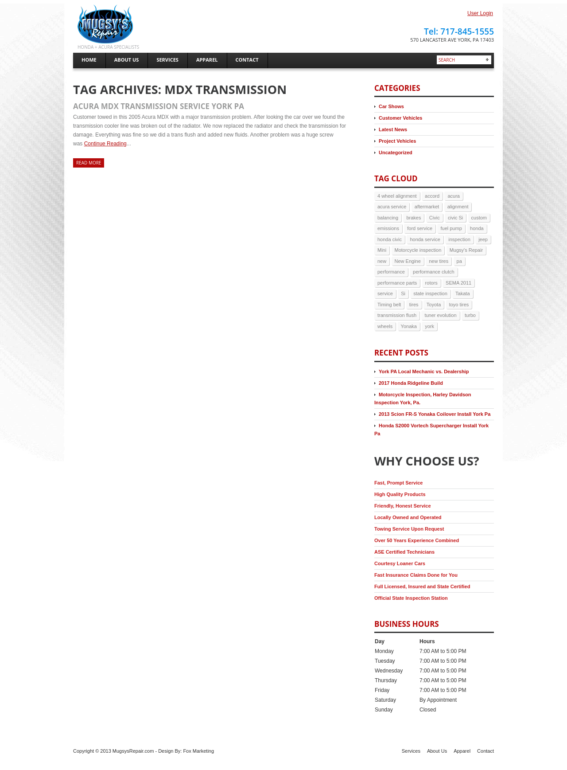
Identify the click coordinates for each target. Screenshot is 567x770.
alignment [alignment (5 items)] (458, 206)
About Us (437, 751)
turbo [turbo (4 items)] (470, 315)
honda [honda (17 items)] (477, 228)
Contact (485, 751)
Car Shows (391, 106)
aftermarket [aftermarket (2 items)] (427, 206)
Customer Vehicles (400, 118)
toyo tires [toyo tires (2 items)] (459, 304)
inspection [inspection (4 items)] (459, 239)
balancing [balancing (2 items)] (387, 217)
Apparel (462, 751)
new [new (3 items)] (381, 261)
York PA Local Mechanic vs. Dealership (424, 371)
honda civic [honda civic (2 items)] (389, 239)
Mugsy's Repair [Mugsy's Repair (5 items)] (466, 250)
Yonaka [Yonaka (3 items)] (409, 326)
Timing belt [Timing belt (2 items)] (389, 304)
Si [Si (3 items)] (403, 293)
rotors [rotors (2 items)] (431, 282)
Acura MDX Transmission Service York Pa (158, 106)
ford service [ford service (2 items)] (419, 228)
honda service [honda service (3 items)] (425, 239)
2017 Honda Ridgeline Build (411, 383)
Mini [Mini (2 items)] (381, 250)
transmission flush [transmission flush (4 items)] (396, 315)
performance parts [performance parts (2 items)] (397, 282)
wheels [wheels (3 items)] (384, 326)
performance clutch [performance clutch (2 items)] (433, 271)
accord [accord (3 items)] (432, 196)
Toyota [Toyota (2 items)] (434, 304)
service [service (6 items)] (385, 293)
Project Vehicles (397, 141)
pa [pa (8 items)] (459, 261)
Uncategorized (395, 152)
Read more (88, 163)
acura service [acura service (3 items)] (391, 206)
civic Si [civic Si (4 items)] (455, 217)
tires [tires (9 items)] (414, 304)
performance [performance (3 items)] (391, 271)
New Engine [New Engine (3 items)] (408, 261)
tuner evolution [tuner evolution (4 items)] (440, 315)
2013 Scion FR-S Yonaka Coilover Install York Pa (434, 414)
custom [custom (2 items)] (479, 217)
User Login (480, 13)
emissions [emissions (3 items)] (388, 228)
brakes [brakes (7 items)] (413, 217)
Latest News (393, 129)
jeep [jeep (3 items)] (483, 239)
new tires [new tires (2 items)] (438, 261)
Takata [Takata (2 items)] (462, 293)
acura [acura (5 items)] (453, 196)
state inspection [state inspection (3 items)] (430, 293)
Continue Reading (105, 144)
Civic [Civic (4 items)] (434, 217)
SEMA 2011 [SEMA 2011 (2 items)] (458, 282)
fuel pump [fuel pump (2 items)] (451, 228)
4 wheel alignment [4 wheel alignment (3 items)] (397, 196)
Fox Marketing (198, 751)
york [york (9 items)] (429, 326)
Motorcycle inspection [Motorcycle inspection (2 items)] (418, 250)
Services (411, 751)
